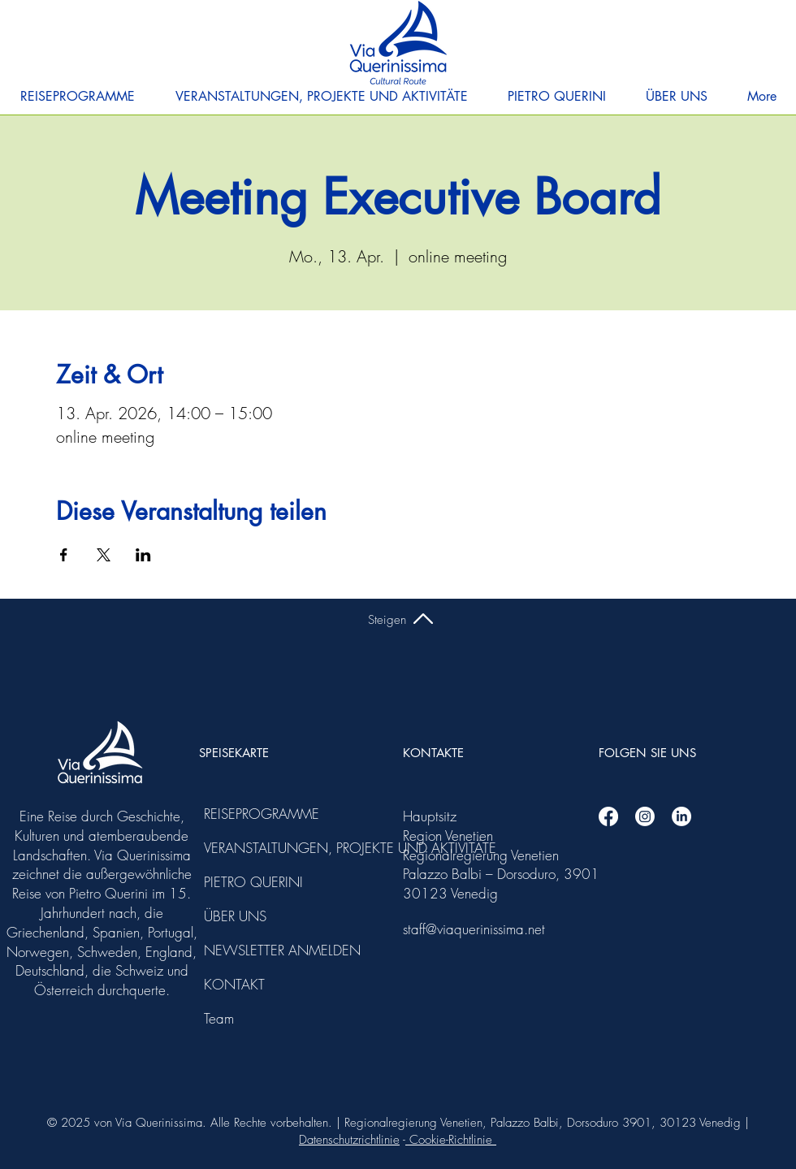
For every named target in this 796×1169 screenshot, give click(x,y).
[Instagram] (645, 816)
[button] (77, 96)
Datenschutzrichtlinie (349, 1140)
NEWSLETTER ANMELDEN (248, 950)
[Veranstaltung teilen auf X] (103, 554)
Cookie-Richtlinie (450, 1140)
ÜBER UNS (235, 916)
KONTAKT (234, 984)
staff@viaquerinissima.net (474, 929)
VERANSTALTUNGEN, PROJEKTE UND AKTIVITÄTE (248, 847)
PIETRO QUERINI (248, 881)
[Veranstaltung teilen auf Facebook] (63, 554)
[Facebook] (608, 816)
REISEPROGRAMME (248, 813)
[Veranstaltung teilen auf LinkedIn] (143, 554)
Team (219, 1018)
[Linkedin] (681, 816)
